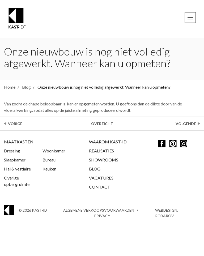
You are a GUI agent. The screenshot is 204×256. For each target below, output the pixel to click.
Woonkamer (53, 150)
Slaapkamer (15, 159)
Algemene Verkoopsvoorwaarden (98, 210)
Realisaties (101, 150)
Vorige (15, 123)
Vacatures (101, 177)
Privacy (102, 216)
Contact (99, 186)
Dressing (12, 150)
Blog (94, 168)
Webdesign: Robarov (166, 213)
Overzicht (102, 123)
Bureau (49, 159)
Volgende (186, 123)
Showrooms (103, 159)
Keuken (49, 168)
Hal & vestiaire (17, 168)
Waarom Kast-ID (108, 141)
